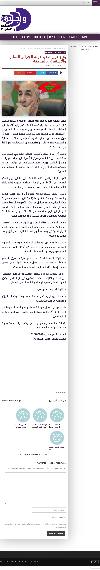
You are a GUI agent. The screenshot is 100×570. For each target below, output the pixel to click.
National (61, 52)
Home (54, 48)
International (61, 48)
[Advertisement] (34, 365)
